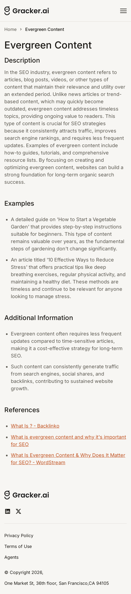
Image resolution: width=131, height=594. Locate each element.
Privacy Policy (18, 535)
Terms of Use (18, 546)
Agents (11, 557)
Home (10, 29)
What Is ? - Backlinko (35, 426)
